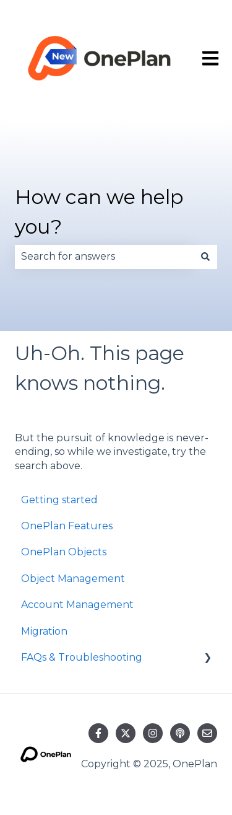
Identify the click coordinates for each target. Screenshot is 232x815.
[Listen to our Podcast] (180, 733)
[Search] (205, 256)
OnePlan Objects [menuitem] (63, 552)
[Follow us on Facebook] (98, 733)
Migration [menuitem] (44, 631)
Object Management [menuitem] (73, 578)
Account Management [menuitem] (77, 604)
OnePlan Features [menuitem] (67, 526)
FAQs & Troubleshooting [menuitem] (81, 657)
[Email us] (207, 733)
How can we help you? (99, 212)
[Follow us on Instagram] (153, 733)
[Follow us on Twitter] (125, 733)
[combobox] (104, 256)
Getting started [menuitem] (59, 500)
